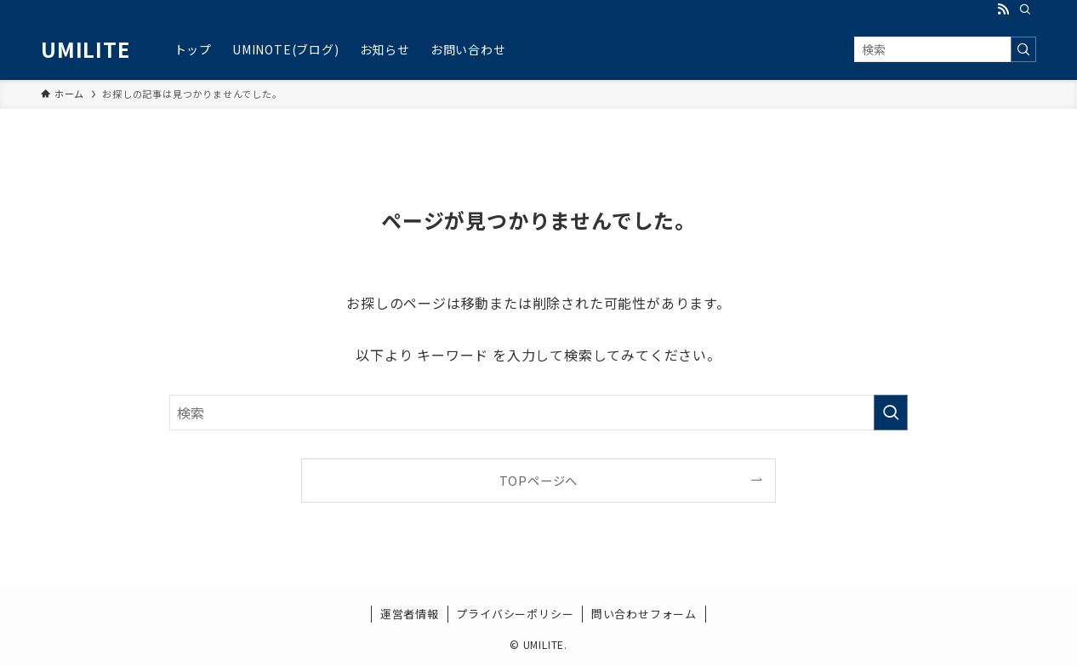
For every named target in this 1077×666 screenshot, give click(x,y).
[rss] (1003, 9)
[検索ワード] (945, 49)
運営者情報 (409, 614)
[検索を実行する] (1023, 49)
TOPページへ (538, 480)
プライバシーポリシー (514, 614)
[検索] (1025, 9)
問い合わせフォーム (644, 614)
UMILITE (85, 49)
